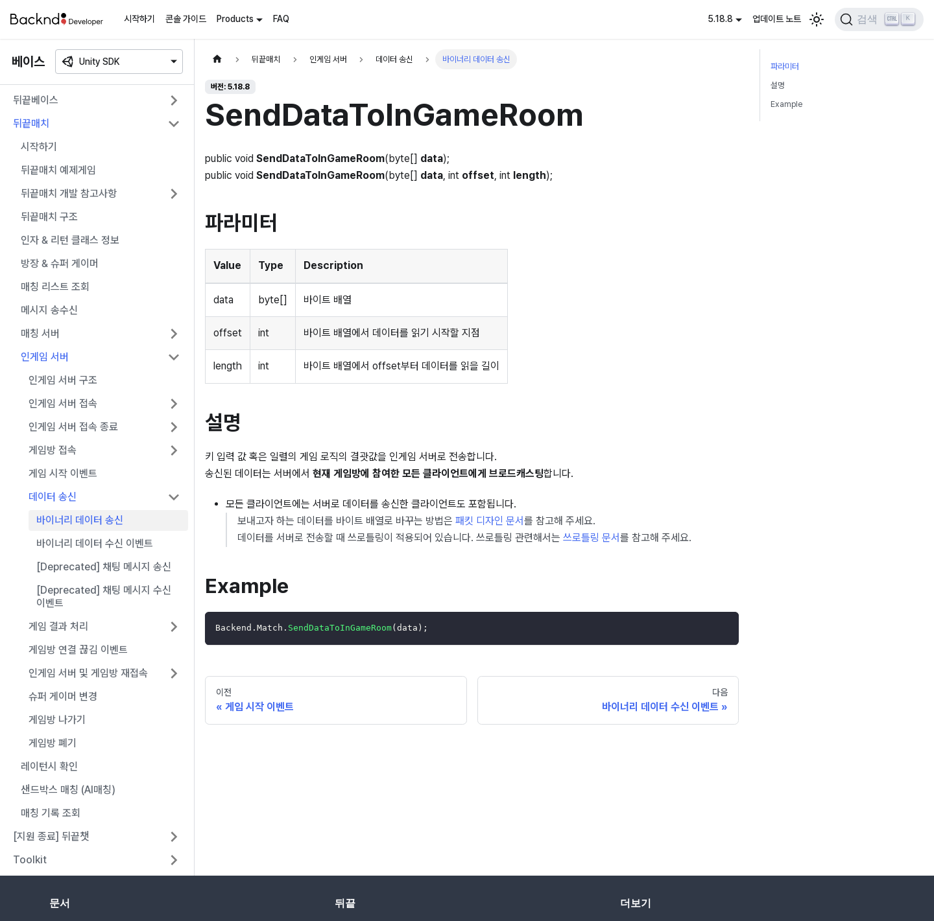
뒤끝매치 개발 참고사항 (69, 193)
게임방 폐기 (53, 743)
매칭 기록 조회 (50, 813)
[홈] (217, 59)
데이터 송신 (53, 497)
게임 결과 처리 (58, 626)
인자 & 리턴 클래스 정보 (70, 240)
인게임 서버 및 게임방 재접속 (88, 673)
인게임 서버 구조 (63, 380)
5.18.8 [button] (720, 19)
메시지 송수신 (49, 310)
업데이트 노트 (776, 19)
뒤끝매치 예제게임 (58, 170)
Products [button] (235, 19)
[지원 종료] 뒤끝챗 (51, 836)
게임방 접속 (53, 450)
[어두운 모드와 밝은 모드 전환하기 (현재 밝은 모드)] (816, 19)
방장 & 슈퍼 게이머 (60, 263)
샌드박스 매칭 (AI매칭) (68, 790)
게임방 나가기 (57, 720)
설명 (778, 85)
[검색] (879, 19)
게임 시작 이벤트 (63, 473)
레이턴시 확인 (49, 766)
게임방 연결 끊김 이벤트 (78, 650)
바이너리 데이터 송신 (79, 520)
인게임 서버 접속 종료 (73, 427)
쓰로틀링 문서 (591, 537)
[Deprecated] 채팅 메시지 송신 (103, 567)
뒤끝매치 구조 (49, 217)
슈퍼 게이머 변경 (63, 696)
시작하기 (139, 19)
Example (786, 104)
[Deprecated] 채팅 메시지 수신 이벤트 (103, 596)
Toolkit (30, 860)
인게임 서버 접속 (63, 403)
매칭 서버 (40, 333)
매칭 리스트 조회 (55, 287)
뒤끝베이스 (35, 100)
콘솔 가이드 (185, 19)
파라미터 (785, 66)
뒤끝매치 (31, 123)
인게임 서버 (45, 357)
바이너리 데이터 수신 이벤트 (94, 543)
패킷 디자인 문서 (489, 521)
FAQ (281, 19)
